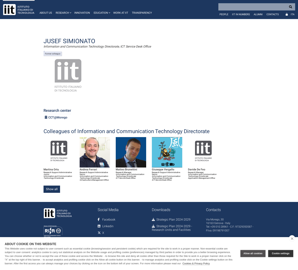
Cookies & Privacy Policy (196, 263)
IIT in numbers (241, 14)
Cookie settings (280, 253)
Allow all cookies (252, 253)
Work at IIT (120, 12)
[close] (292, 238)
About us (46, 12)
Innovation (82, 12)
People (224, 14)
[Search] (256, 6)
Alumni (258, 14)
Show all (52, 189)
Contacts (272, 14)
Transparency (142, 12)
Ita (292, 14)
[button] (63, 9)
